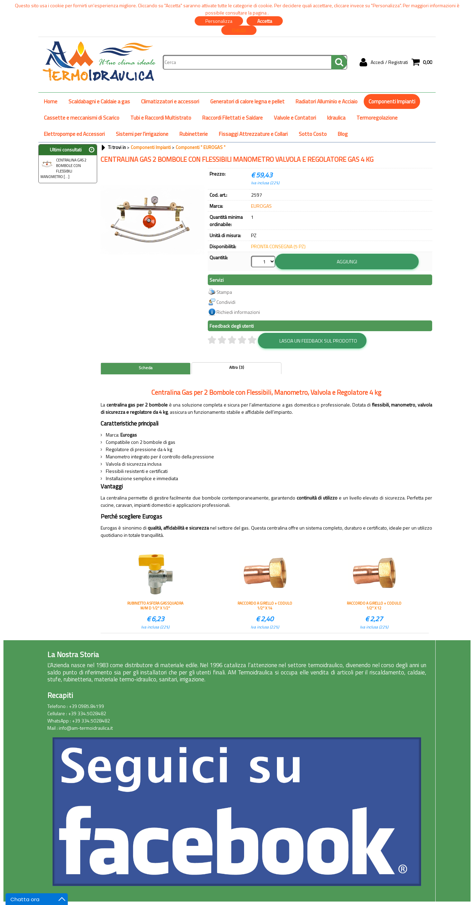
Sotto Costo (313, 134)
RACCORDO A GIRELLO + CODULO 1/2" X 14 (265, 605)
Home (50, 101)
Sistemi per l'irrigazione (142, 134)
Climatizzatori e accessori (170, 101)
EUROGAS (261, 205)
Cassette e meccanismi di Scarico (81, 118)
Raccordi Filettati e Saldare (232, 118)
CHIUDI (239, 30)
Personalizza (218, 21)
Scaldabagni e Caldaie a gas (99, 101)
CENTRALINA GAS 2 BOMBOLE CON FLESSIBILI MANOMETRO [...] (63, 168)
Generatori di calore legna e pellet (247, 101)
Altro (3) (236, 367)
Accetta (264, 21)
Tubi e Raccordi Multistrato (160, 118)
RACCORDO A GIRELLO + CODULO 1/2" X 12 (374, 605)
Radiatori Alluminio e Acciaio (326, 101)
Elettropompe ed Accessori (74, 134)
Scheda (145, 368)
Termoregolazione (377, 118)
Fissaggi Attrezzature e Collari (253, 134)
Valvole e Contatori (295, 118)
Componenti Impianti (392, 101)
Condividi (225, 302)
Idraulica (336, 118)
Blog (343, 134)
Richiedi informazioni (238, 312)
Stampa (224, 292)
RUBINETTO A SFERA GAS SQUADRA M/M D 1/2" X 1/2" (155, 605)
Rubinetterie (193, 134)
